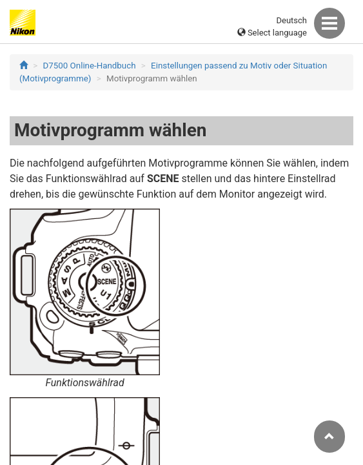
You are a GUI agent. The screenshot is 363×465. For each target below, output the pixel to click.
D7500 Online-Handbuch (89, 65)
